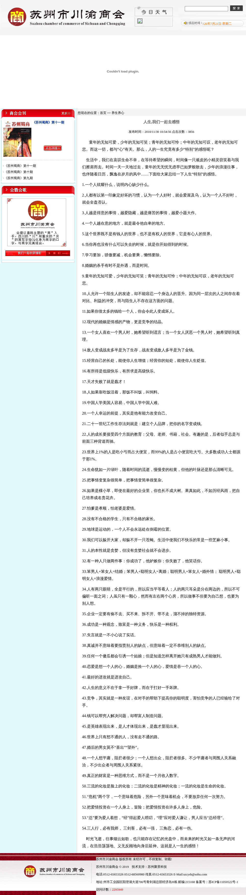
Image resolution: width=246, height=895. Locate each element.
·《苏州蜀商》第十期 (18, 172)
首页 (103, 113)
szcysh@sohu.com (195, 874)
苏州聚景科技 (157, 867)
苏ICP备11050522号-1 (223, 882)
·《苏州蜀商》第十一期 (19, 166)
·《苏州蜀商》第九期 (18, 178)
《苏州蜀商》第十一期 (48, 122)
